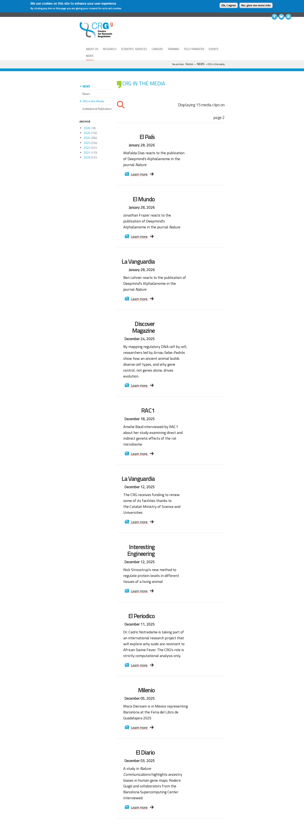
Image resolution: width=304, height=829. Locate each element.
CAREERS (157, 49)
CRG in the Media (93, 88)
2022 (87, 135)
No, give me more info (256, 5)
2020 (87, 145)
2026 (87, 115)
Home (189, 64)
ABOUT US (92, 49)
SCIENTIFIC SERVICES (134, 49)
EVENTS (213, 49)
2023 (87, 130)
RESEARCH (109, 49)
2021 (87, 140)
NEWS (90, 56)
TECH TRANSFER (194, 49)
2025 (87, 120)
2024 (87, 125)
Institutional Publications (98, 96)
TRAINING (173, 49)
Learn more (140, 162)
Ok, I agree (228, 5)
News (86, 81)
